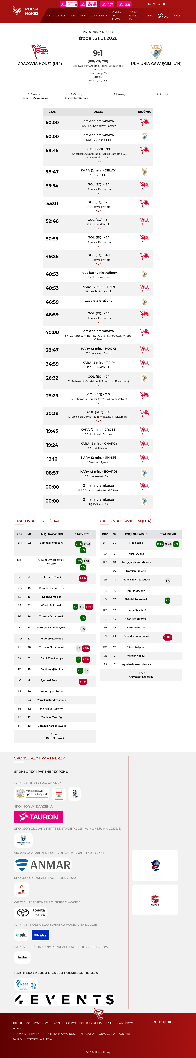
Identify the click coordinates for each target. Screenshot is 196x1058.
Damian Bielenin (136, 571)
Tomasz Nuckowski (51, 647)
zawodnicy (99, 15)
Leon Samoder (51, 596)
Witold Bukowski (51, 605)
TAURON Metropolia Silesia (32, 1039)
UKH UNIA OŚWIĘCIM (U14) (156, 63)
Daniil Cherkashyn (51, 658)
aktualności (56, 15)
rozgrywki (78, 15)
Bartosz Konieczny (51, 542)
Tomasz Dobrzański (51, 616)
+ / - (98, 161)
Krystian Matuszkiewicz (136, 664)
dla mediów (163, 15)
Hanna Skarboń (136, 610)
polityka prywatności (61, 1033)
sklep (178, 15)
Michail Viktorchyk (51, 708)
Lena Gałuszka (136, 627)
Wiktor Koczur (136, 655)
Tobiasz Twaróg (51, 717)
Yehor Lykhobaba (52, 691)
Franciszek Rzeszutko (136, 579)
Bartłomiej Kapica (51, 669)
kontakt (124, 1033)
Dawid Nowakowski (136, 636)
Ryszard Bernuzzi (51, 680)
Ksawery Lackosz (52, 638)
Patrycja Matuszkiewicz (136, 562)
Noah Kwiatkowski (136, 618)
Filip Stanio (136, 542)
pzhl (149, 15)
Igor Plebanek (136, 590)
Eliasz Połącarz (136, 647)
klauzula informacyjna (98, 1033)
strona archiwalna (27, 1033)
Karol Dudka (136, 553)
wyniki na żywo (116, 15)
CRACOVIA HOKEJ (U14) (40, 63)
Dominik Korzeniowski (52, 725)
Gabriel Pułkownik (136, 599)
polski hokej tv (133, 15)
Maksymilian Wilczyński (51, 627)
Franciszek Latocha (51, 588)
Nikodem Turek (52, 577)
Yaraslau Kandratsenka (51, 700)
